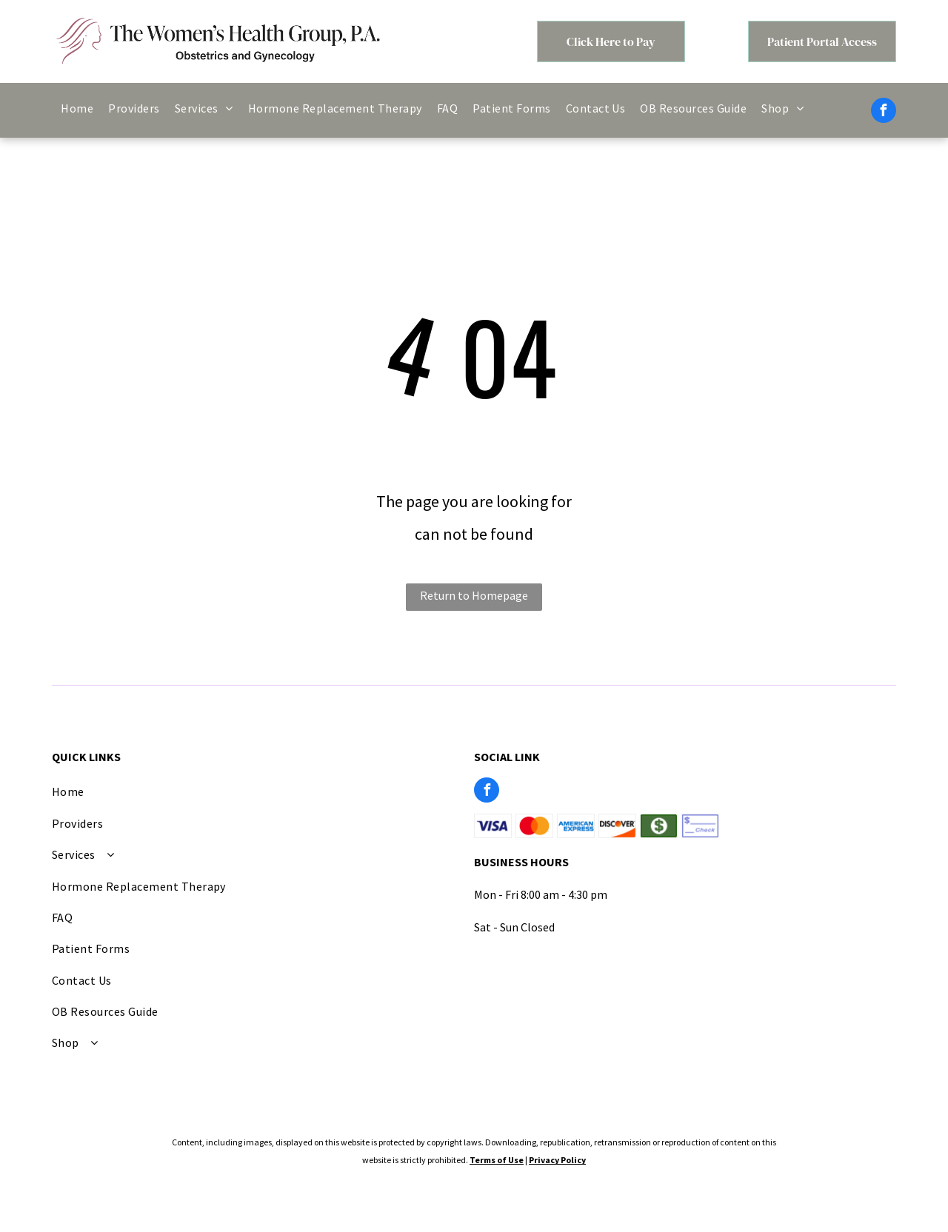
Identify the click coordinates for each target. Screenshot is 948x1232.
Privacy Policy (557, 1159)
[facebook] (883, 112)
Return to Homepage (474, 595)
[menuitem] (77, 108)
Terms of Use (497, 1159)
